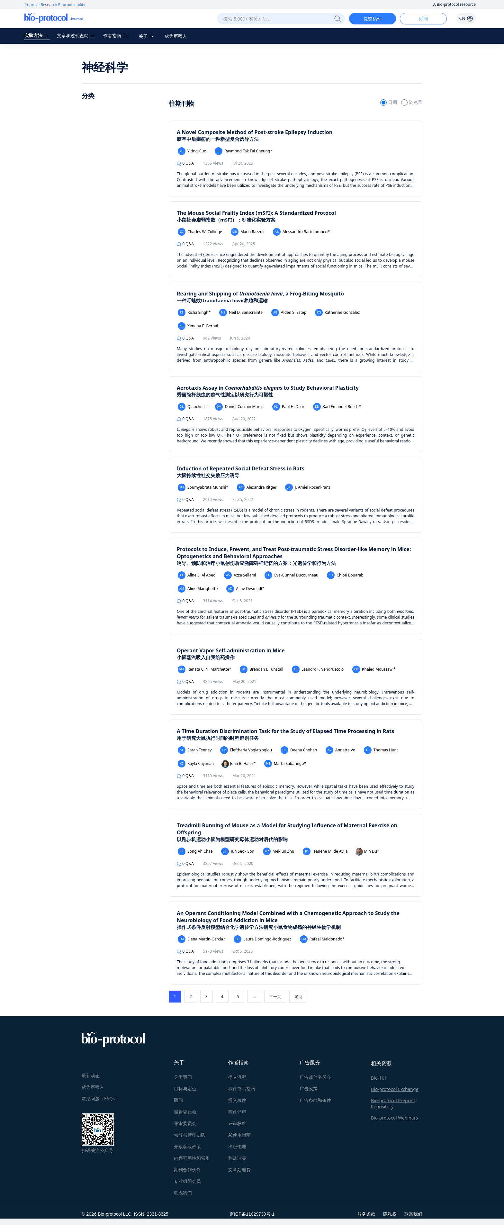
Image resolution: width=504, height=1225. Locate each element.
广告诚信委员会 (315, 1077)
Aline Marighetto (198, 589)
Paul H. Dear (288, 407)
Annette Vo (340, 750)
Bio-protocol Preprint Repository (393, 1103)
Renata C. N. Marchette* (204, 669)
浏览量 (411, 102)
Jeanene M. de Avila (325, 851)
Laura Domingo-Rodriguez (262, 939)
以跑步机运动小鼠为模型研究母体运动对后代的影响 (232, 839)
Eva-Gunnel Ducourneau (291, 575)
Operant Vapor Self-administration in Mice (231, 650)
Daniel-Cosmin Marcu (239, 407)
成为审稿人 (176, 36)
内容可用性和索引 (192, 1158)
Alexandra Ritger (257, 487)
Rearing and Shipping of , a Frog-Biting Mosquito (260, 293)
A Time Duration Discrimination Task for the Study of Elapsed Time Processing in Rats (285, 731)
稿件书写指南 (241, 1088)
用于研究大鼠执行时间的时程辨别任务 (218, 738)
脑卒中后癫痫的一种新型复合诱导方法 (218, 139)
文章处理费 (239, 1169)
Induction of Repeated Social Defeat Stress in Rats (240, 468)
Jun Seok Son (237, 851)
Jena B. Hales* (238, 764)
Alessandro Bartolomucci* (301, 232)
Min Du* (367, 852)
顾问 (178, 1100)
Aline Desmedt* (245, 589)
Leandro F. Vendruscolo (318, 669)
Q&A (185, 163)
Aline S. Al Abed (196, 575)
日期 (389, 102)
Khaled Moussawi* (374, 669)
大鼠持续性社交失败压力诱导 (208, 475)
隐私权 (390, 1214)
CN (466, 18)
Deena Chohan (299, 750)
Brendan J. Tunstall (261, 669)
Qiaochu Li (192, 407)
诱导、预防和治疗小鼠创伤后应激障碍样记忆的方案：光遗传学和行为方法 (256, 563)
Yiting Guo (192, 151)
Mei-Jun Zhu (278, 851)
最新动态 (91, 1075)
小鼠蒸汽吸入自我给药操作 (206, 657)
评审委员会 (185, 1123)
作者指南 (116, 35)
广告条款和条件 (315, 1100)
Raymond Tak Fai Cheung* (243, 151)
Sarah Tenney (195, 750)
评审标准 (237, 1123)
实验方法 (37, 35)
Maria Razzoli (248, 232)
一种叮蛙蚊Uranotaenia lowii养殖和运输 (222, 300)
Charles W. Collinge (200, 232)
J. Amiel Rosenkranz (307, 487)
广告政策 (309, 1088)
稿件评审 (237, 1112)
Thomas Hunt (381, 750)
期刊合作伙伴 (187, 1169)
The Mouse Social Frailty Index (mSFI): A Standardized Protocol (256, 212)
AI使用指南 (239, 1135)
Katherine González (337, 312)
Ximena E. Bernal (198, 326)
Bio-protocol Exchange (395, 1089)
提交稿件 (373, 18)
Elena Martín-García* (201, 939)
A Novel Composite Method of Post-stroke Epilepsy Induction (254, 132)
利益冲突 (237, 1158)
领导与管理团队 (189, 1135)
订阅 (423, 18)
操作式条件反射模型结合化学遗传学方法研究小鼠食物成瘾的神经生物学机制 (259, 927)
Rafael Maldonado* (322, 939)
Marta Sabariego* (285, 763)
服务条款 (366, 1214)
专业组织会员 (187, 1181)
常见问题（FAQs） (100, 1098)
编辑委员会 (185, 1112)
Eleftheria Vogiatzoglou (246, 750)
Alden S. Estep (288, 312)
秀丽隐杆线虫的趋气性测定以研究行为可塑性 (225, 394)
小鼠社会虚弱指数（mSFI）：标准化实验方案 (226, 219)
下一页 (275, 996)
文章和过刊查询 (76, 35)
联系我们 (183, 1193)
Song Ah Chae (195, 851)
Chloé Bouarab (345, 575)
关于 (147, 36)
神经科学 (105, 67)
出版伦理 (237, 1146)
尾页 (298, 996)
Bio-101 (379, 1078)
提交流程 (237, 1077)
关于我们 (183, 1077)
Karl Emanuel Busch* (337, 407)
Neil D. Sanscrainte (241, 312)
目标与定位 (185, 1088)
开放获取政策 (187, 1146)
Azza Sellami (240, 575)
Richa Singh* (194, 312)
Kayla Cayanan (196, 763)
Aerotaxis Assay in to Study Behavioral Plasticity (268, 387)
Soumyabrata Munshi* (203, 487)
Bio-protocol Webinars (394, 1118)
